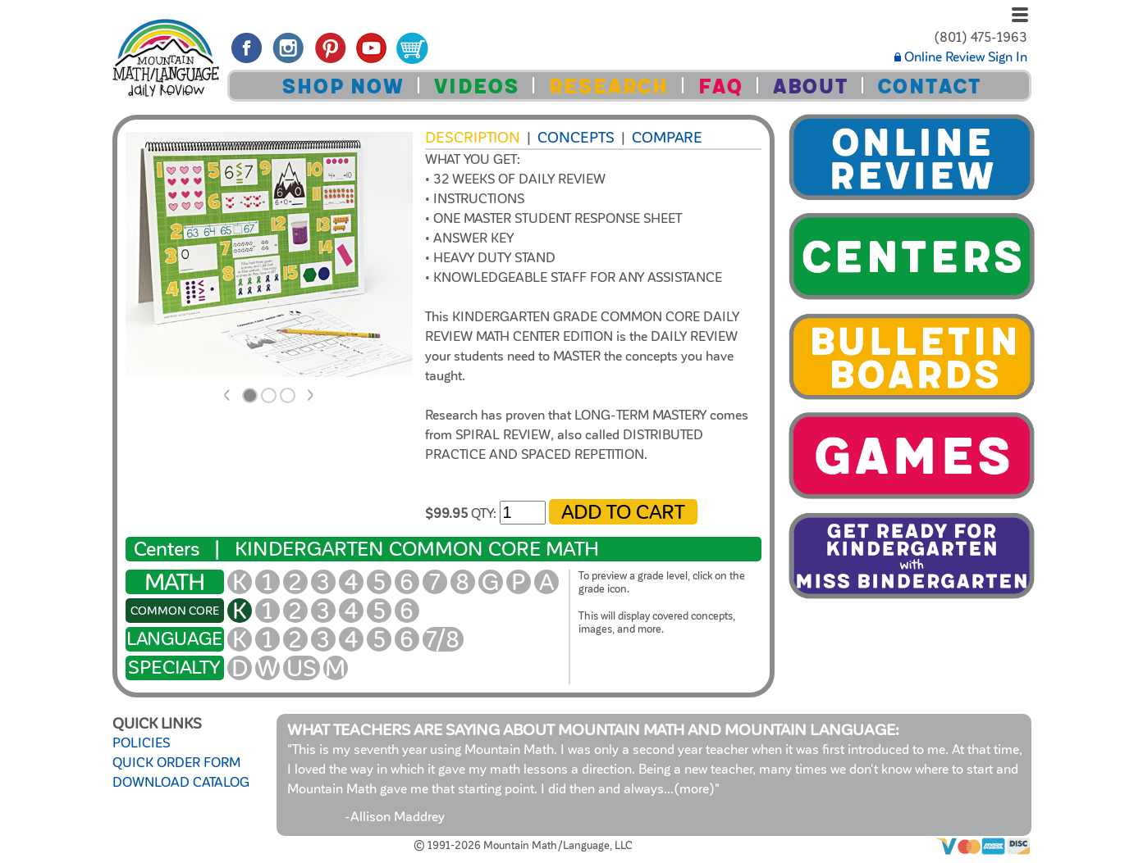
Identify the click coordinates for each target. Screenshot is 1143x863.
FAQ (720, 86)
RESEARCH (608, 86)
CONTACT (929, 86)
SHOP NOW (342, 86)
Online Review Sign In (960, 57)
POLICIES (141, 743)
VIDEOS (476, 86)
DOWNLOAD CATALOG (180, 782)
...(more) (689, 789)
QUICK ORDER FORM (176, 763)
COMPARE (667, 137)
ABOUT (810, 86)
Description (472, 137)
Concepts (576, 137)
